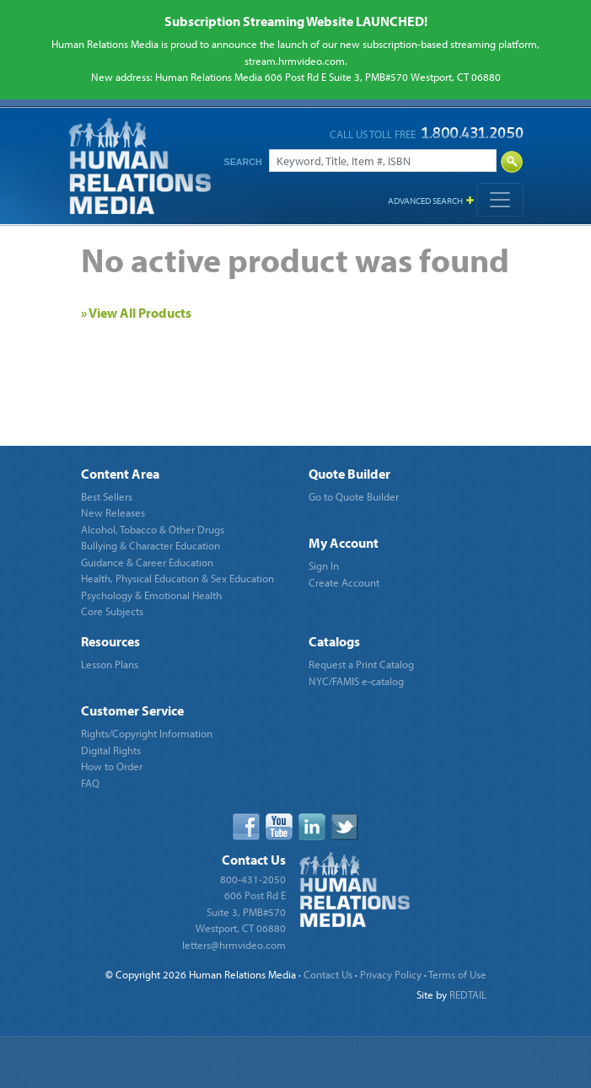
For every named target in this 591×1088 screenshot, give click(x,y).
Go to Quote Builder (354, 496)
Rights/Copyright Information (146, 733)
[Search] (383, 160)
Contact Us (328, 974)
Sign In (324, 565)
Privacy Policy (391, 974)
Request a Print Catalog (361, 664)
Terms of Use (457, 974)
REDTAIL (467, 994)
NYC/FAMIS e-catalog (356, 681)
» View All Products (136, 312)
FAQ (90, 783)
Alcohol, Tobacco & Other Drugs (152, 529)
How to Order (111, 766)
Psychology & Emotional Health (151, 595)
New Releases (113, 512)
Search (243, 162)
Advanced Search (425, 200)
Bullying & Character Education (150, 545)
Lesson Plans (109, 664)
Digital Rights (111, 750)
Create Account (344, 582)
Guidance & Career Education (147, 562)
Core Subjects (112, 611)
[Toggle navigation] (500, 200)
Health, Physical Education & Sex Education (177, 578)
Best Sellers (106, 496)
